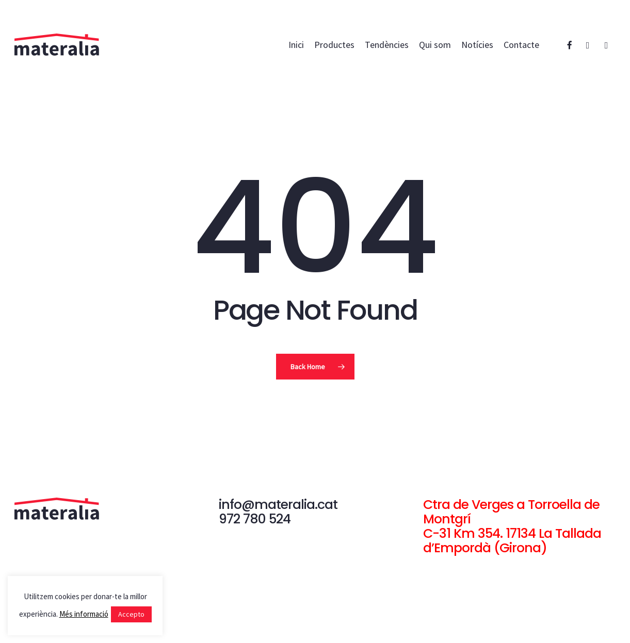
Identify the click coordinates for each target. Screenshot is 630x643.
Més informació (83, 614)
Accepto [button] (131, 614)
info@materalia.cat (278, 505)
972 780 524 (254, 519)
